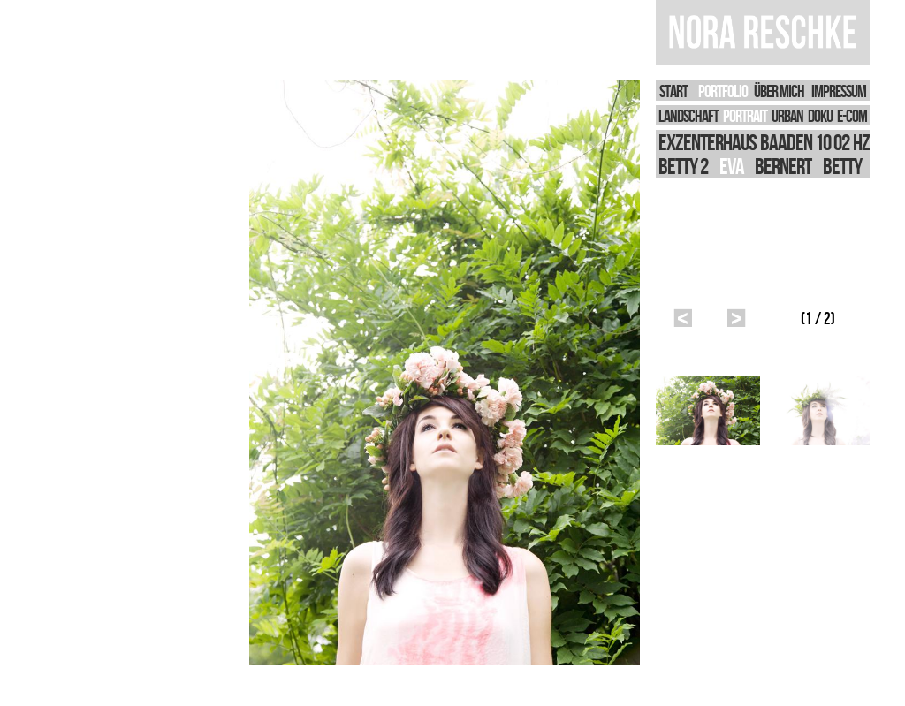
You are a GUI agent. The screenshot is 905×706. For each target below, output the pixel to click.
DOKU (820, 115)
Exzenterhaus (707, 142)
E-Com (852, 115)
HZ (861, 142)
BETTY (842, 166)
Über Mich (779, 90)
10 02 (832, 142)
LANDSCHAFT (688, 115)
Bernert (783, 166)
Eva (731, 166)
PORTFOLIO (723, 90)
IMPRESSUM (838, 90)
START (673, 90)
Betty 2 (683, 166)
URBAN (787, 115)
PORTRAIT (745, 115)
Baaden (786, 142)
